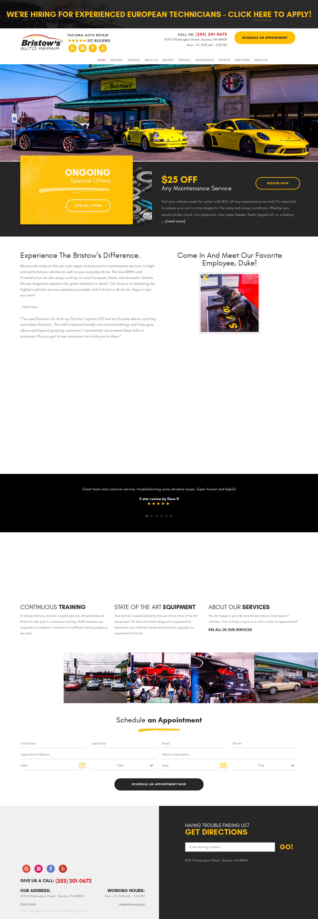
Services (116, 60)
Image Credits (28, 904)
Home (101, 60)
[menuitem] (101, 60)
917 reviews (99, 40)
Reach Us (261, 60)
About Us (151, 60)
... (173, 221)
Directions (242, 60)
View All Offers (88, 204)
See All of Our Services (230, 629)
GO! (286, 847)
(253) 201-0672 (73, 880)
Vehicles (134, 60)
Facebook (93, 48)
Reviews (224, 60)
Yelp (103, 48)
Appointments (204, 60)
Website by (131, 904)
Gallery (168, 60)
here (263, 14)
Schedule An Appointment (265, 38)
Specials (184, 60)
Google (72, 48)
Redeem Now (278, 183)
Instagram (82, 48)
